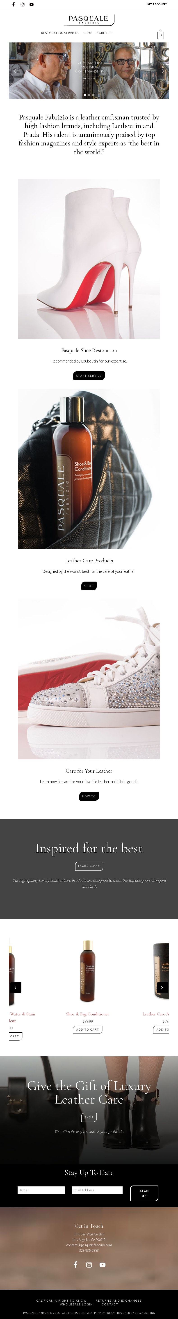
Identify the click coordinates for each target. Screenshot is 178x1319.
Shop (89, 586)
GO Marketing (145, 1312)
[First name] (41, 1190)
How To (89, 796)
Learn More (89, 866)
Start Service (89, 375)
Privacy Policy (104, 1312)
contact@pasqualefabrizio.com (89, 1245)
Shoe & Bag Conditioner (89, 1014)
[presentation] (15, 987)
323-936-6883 (89, 1250)
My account (157, 4)
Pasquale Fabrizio (89, 20)
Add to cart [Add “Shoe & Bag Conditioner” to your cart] (89, 1029)
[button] (14, 70)
